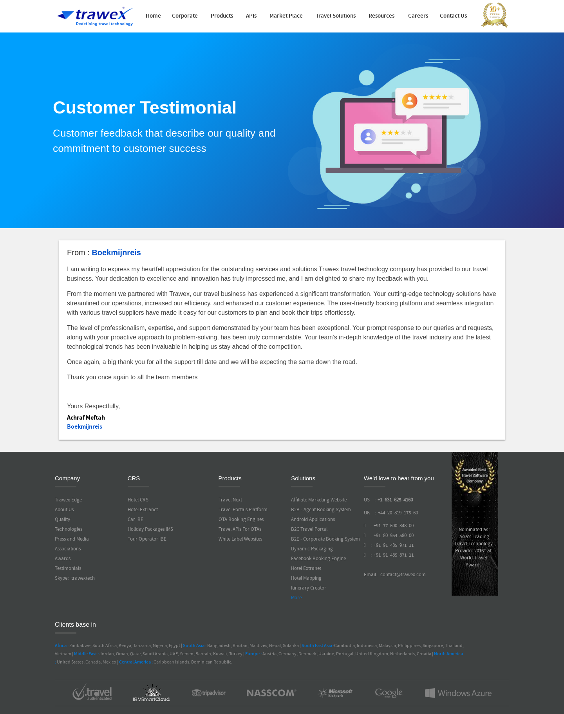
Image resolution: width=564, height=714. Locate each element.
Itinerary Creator (308, 588)
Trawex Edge (68, 500)
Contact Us (453, 16)
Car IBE (135, 519)
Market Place (286, 16)
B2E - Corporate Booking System (325, 539)
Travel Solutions (336, 16)
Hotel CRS (138, 500)
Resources (381, 16)
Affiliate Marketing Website (319, 500)
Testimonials (68, 568)
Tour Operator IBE (147, 539)
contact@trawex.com (402, 575)
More (296, 598)
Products (222, 16)
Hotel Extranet (143, 510)
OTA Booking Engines (241, 519)
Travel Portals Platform (243, 510)
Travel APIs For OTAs (240, 529)
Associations (68, 549)
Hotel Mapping (306, 578)
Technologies (68, 529)
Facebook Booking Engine (318, 558)
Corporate (185, 16)
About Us (64, 510)
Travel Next (230, 500)
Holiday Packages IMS (150, 529)
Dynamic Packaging (312, 549)
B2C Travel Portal (309, 529)
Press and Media (72, 539)
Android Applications (313, 519)
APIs (251, 16)
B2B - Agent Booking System (321, 510)
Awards (62, 558)
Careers (418, 16)
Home (153, 16)
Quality (62, 519)
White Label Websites (240, 539)
